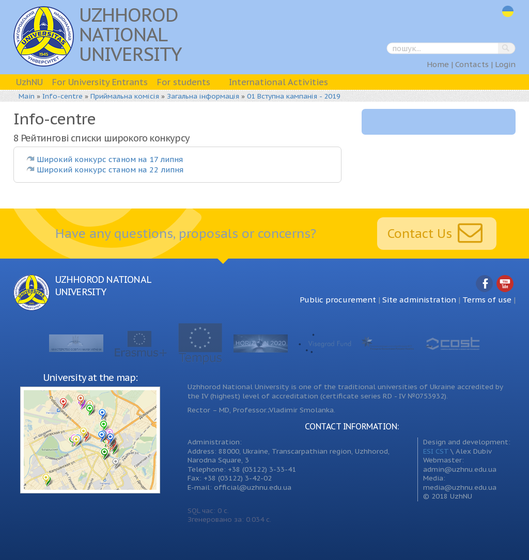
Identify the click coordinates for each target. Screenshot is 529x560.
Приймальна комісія (124, 96)
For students (183, 82)
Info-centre (62, 96)
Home (438, 64)
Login (505, 64)
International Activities (278, 82)
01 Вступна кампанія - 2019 (293, 96)
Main (27, 96)
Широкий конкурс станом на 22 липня (110, 169)
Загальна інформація (203, 96)
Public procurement (338, 300)
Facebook (484, 284)
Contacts (472, 64)
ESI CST (435, 451)
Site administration (419, 300)
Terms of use (486, 300)
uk (508, 11)
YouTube (505, 284)
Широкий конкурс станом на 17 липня (110, 159)
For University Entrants (100, 82)
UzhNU (29, 82)
